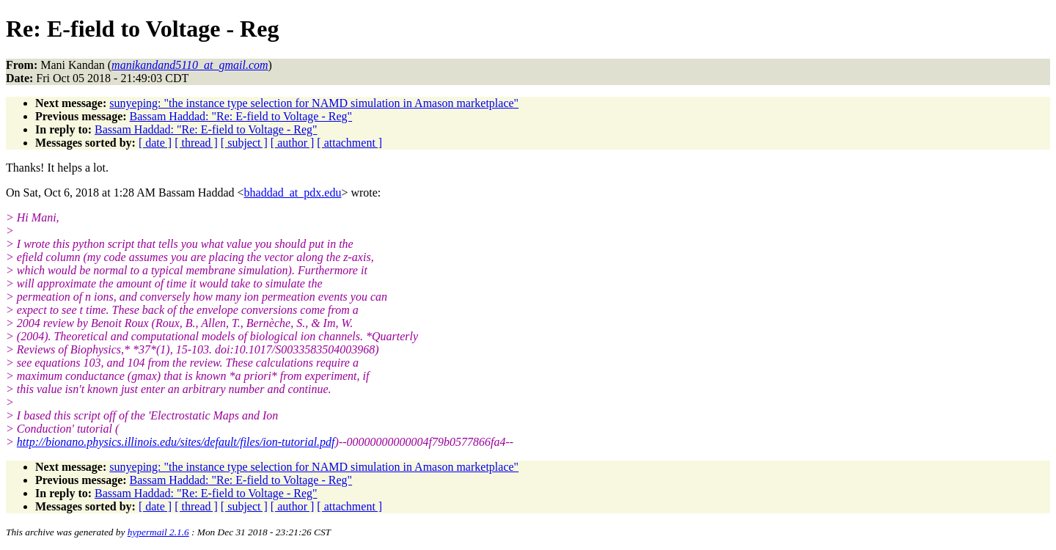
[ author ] (293, 142)
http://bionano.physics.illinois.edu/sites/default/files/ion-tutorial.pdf (176, 442)
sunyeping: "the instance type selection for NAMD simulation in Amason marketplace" (313, 103)
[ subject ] (244, 142)
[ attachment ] (349, 142)
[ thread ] (196, 142)
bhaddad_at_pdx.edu (293, 192)
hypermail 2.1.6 (158, 532)
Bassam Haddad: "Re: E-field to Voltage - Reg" (241, 116)
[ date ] (155, 142)
